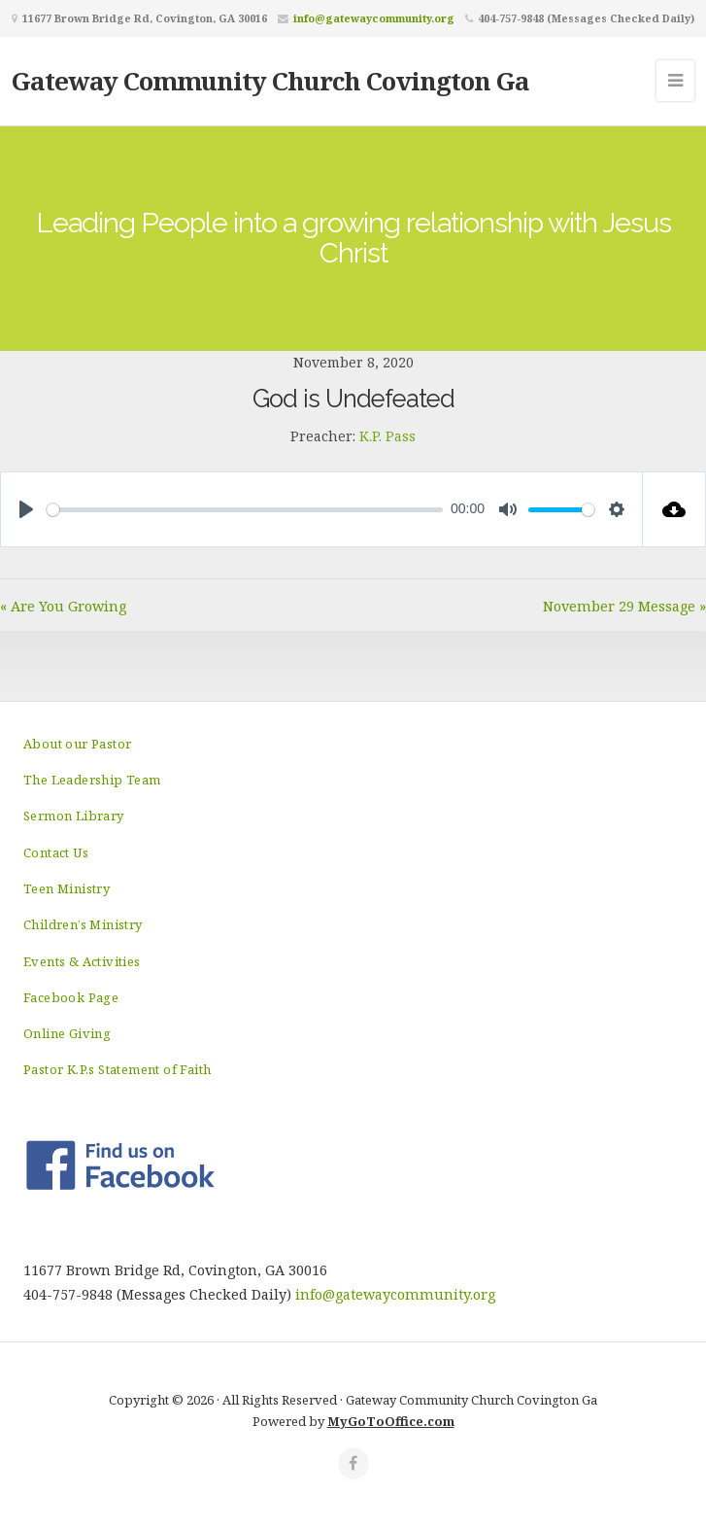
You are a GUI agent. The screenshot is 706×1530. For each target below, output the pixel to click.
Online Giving (67, 1033)
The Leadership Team (92, 779)
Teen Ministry (66, 888)
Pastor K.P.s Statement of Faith (117, 1069)
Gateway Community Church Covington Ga (270, 80)
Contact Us (55, 852)
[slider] (245, 510)
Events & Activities (82, 961)
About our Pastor (77, 743)
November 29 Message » (624, 606)
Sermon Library (73, 815)
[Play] (26, 509)
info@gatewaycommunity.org (373, 18)
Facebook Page (70, 997)
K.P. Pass (387, 436)
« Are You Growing (63, 606)
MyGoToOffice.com (390, 1421)
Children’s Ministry (83, 924)
